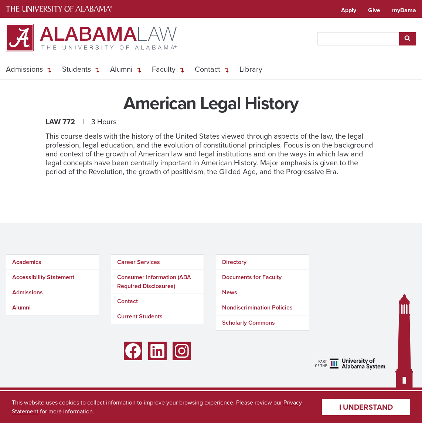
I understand (366, 407)
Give (374, 10)
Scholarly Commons (248, 322)
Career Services (138, 262)
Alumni (121, 69)
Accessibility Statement (43, 277)
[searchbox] (358, 38)
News (229, 292)
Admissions (24, 69)
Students (76, 69)
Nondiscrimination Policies (257, 307)
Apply (348, 10)
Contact (207, 69)
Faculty (164, 69)
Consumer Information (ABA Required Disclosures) (154, 281)
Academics (26, 262)
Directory (234, 262)
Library (250, 69)
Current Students (140, 316)
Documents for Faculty (252, 277)
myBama (404, 10)
